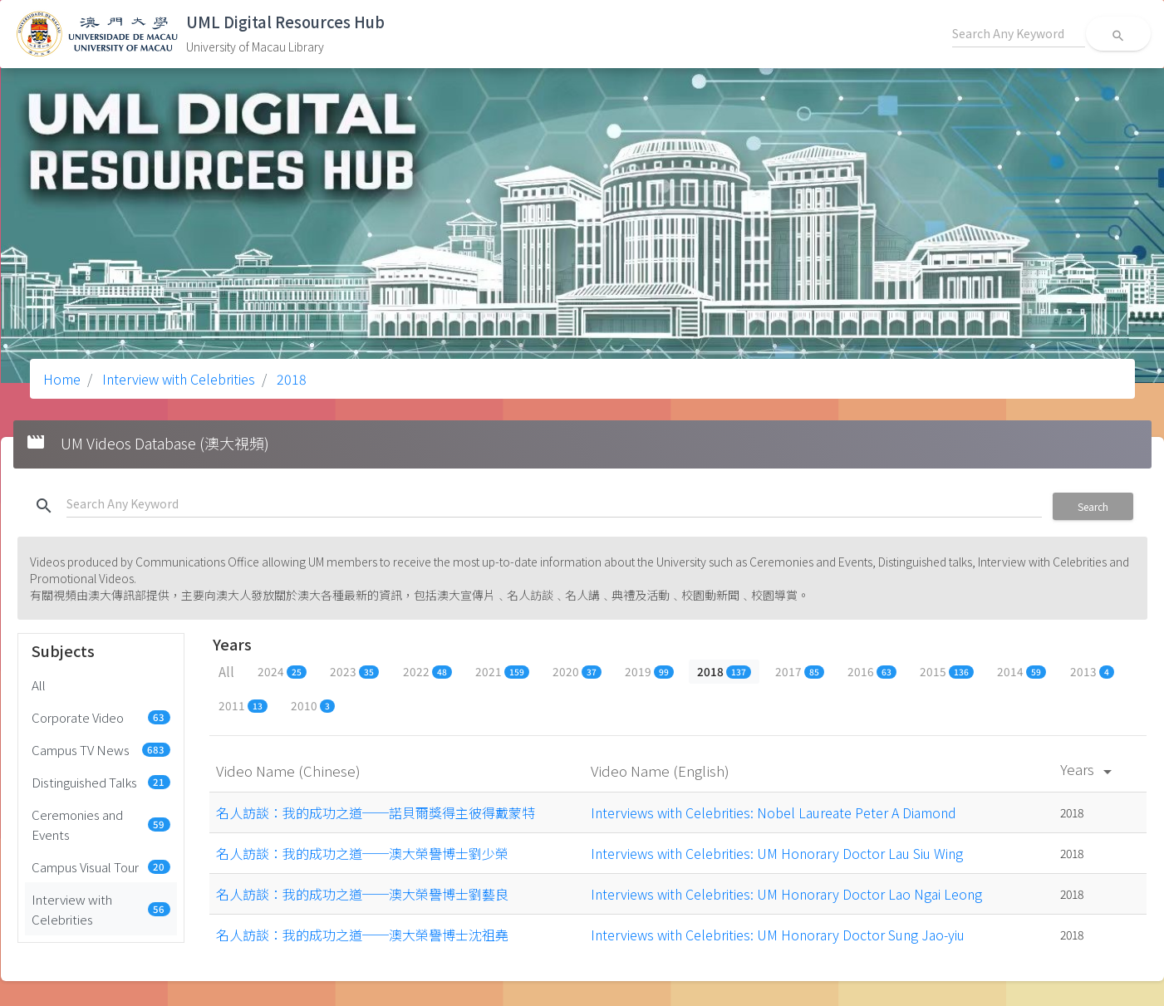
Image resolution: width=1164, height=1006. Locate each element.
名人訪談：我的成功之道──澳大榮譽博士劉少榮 (362, 853)
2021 (502, 671)
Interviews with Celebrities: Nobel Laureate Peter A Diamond (773, 812)
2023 (354, 671)
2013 (1092, 671)
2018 (290, 379)
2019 (649, 671)
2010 (313, 705)
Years (1088, 768)
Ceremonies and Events (101, 824)
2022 (427, 671)
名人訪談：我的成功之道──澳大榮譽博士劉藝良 (362, 894)
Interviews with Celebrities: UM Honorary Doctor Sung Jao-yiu (778, 935)
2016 (871, 671)
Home (62, 379)
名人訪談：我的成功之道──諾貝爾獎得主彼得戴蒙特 (375, 812)
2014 (1021, 671)
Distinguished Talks (101, 782)
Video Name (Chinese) (290, 770)
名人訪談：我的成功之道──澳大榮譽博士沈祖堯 (362, 935)
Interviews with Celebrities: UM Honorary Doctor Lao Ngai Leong (786, 894)
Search (1093, 506)
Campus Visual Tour (101, 866)
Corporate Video (101, 717)
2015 (947, 671)
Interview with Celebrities (177, 379)
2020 (577, 671)
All (39, 684)
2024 (282, 671)
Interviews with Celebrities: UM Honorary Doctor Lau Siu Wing (777, 853)
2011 (243, 705)
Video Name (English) (662, 770)
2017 (799, 671)
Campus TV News (101, 749)
